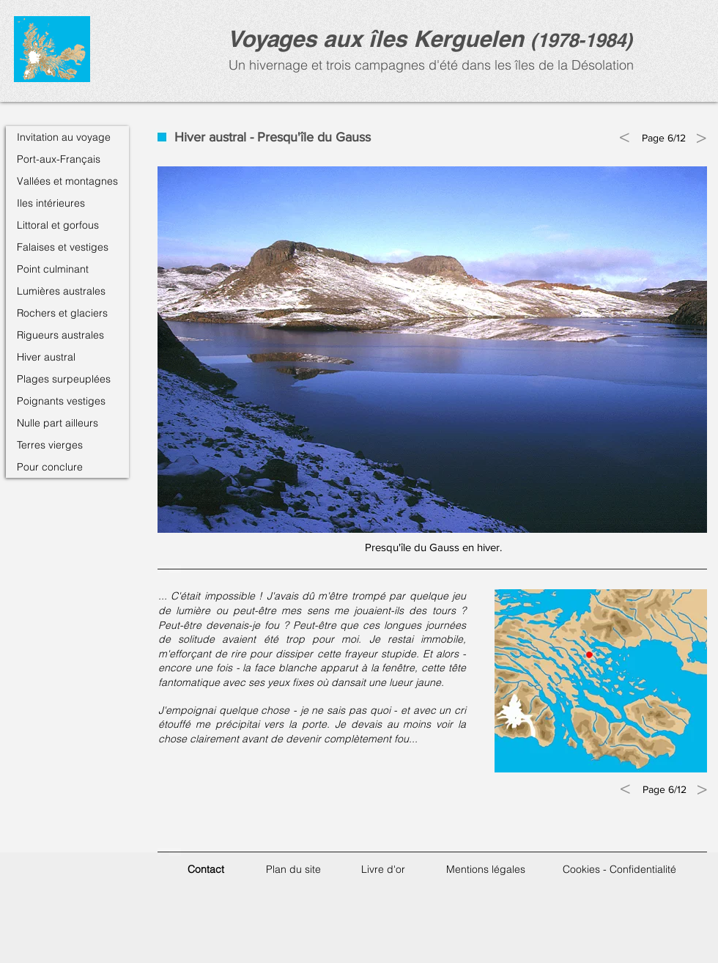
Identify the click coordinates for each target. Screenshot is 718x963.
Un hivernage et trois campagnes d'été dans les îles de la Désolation (429, 64)
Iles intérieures (51, 203)
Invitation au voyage (64, 137)
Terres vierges (50, 444)
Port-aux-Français (58, 159)
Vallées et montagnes (67, 181)
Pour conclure (50, 466)
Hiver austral (46, 357)
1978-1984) (584, 40)
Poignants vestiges (61, 400)
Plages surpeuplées (64, 378)
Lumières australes (61, 291)
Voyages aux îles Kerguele (368, 38)
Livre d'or (383, 869)
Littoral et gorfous (58, 225)
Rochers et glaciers (62, 313)
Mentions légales (485, 869)
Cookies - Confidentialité (619, 869)
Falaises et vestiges (62, 247)
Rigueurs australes (60, 335)
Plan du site (293, 869)
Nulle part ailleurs (57, 422)
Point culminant (53, 269)
